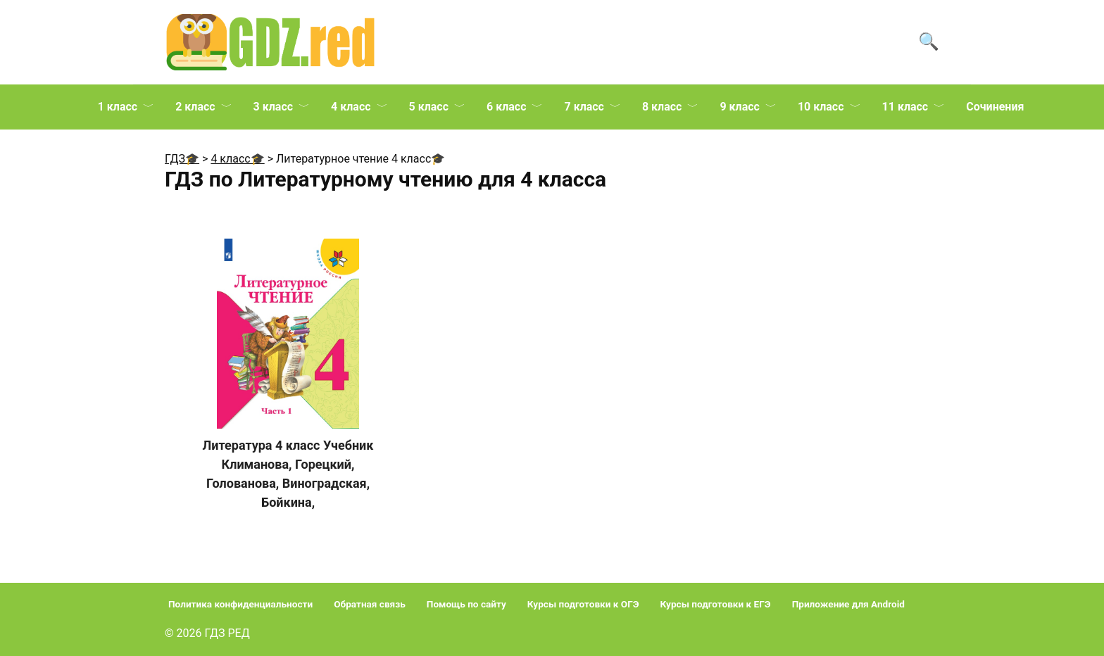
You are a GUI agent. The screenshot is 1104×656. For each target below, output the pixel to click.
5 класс (428, 106)
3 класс (273, 106)
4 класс (350, 106)
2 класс (195, 106)
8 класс (662, 106)
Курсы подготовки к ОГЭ (583, 604)
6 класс (506, 106)
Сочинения (995, 106)
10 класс (821, 106)
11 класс (905, 106)
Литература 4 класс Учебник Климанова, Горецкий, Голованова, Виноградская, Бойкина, (288, 474)
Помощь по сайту (466, 604)
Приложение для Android (848, 604)
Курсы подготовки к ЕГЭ (715, 604)
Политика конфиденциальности (240, 604)
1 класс (117, 106)
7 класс (583, 106)
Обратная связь (370, 604)
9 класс (739, 106)
